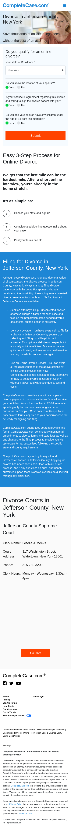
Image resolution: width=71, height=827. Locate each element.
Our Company (10, 709)
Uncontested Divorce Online (16, 733)
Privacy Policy (16, 804)
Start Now (35, 652)
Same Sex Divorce (11, 736)
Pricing (6, 700)
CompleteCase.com (24, 675)
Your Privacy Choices (13, 715)
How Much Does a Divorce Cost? (47, 733)
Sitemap (7, 746)
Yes (11, 87)
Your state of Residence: (20, 62)
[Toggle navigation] (64, 5)
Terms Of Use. (25, 813)
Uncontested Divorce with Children (19, 729)
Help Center (9, 706)
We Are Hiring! (10, 703)
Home (6, 696)
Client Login (38, 696)
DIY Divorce (59, 729)
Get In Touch (9, 712)
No (23, 87)
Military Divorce (44, 729)
